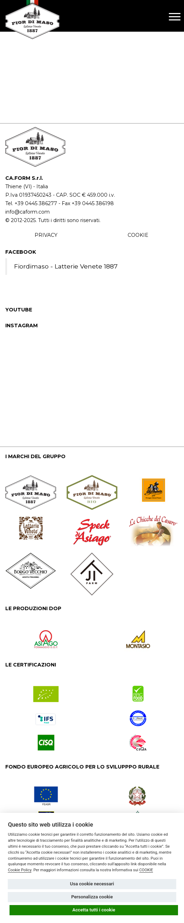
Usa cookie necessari (92, 883)
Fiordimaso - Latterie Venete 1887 (66, 266)
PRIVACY (46, 235)
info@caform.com (27, 212)
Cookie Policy (19, 870)
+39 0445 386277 (35, 203)
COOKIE (138, 235)
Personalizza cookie (92, 896)
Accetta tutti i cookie (93, 909)
